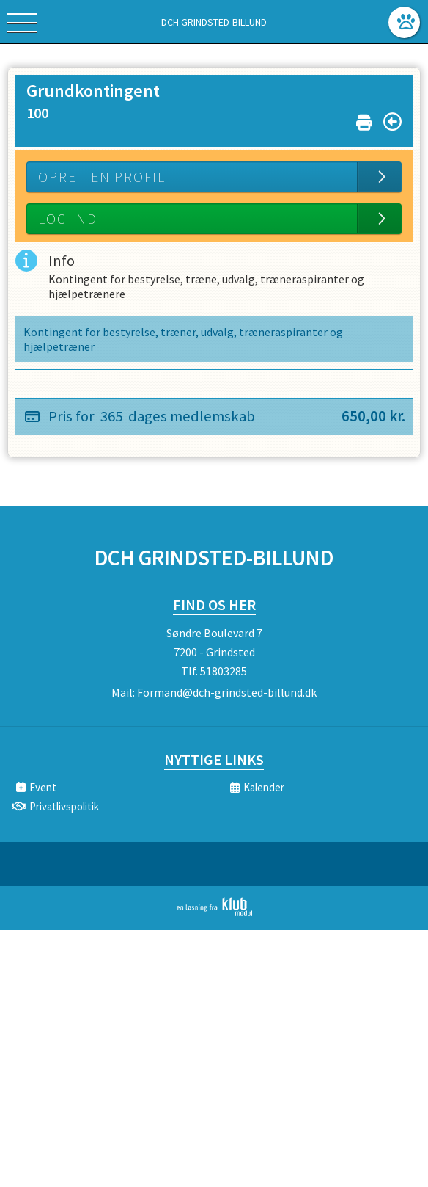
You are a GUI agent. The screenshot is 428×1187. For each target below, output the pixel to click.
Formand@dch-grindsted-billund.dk (227, 692)
